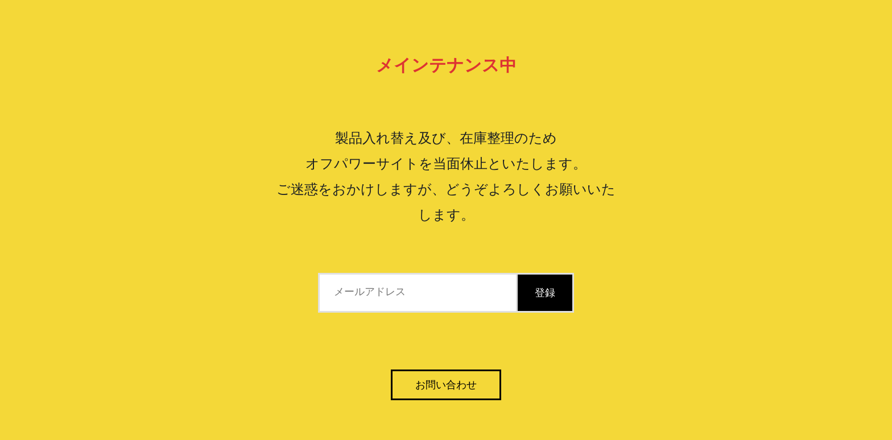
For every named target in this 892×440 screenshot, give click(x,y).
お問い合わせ (446, 385)
